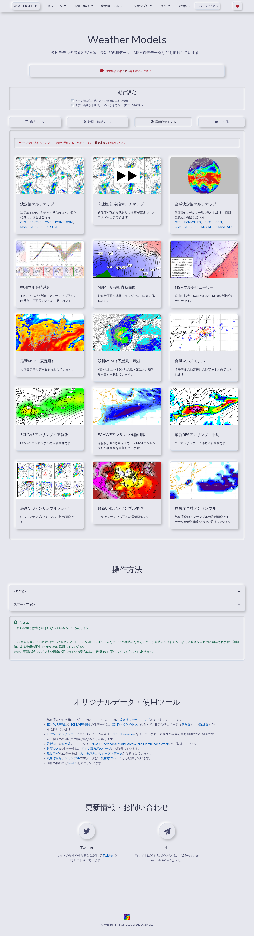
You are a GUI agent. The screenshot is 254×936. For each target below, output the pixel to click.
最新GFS (52, 744)
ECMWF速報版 (57, 725)
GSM (69, 222)
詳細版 (204, 725)
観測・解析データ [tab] (97, 122)
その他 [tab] (222, 122)
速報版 (185, 725)
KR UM (206, 227)
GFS (23, 222)
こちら (126, 71)
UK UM (52, 227)
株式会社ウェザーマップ (132, 720)
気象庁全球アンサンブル (63, 758)
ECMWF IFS (192, 222)
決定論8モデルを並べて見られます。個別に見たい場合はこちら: (48, 215)
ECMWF (35, 222)
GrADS (72, 763)
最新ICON (53, 749)
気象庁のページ (111, 758)
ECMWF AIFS (224, 227)
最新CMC (53, 753)
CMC (48, 222)
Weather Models (26, 6)
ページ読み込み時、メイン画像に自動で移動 (101, 100)
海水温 (66, 744)
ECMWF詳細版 (80, 725)
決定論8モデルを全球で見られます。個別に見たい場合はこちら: (203, 215)
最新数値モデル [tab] (163, 122)
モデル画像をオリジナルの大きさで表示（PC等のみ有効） (109, 105)
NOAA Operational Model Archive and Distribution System (131, 744)
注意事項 (100, 143)
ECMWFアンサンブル (61, 734)
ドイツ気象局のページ (96, 749)
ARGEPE (37, 227)
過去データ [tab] (35, 122)
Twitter (108, 856)
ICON (58, 222)
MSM (23, 227)
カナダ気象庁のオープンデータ (101, 753)
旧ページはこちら (208, 6)
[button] (127, 592)
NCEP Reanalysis (124, 734)
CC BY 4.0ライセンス (126, 725)
